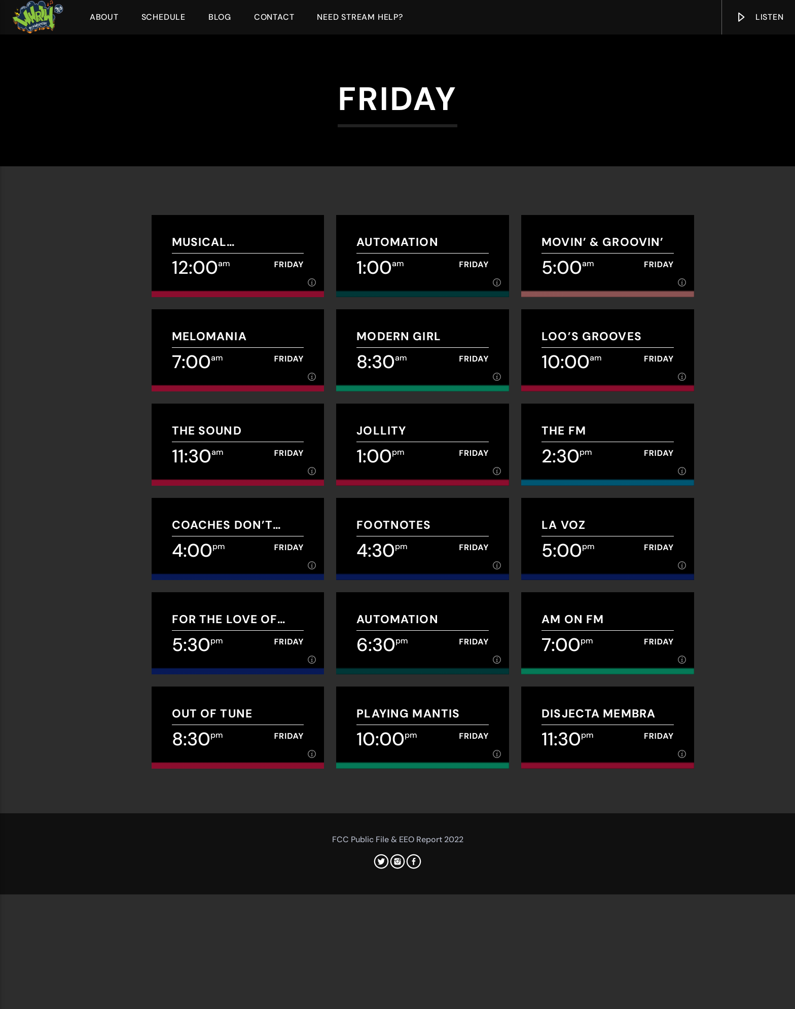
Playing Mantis (408, 977)
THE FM (563, 694)
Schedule (163, 17)
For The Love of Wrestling (225, 883)
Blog (219, 17)
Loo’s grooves (591, 600)
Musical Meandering (213, 506)
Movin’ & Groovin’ (602, 506)
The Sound (207, 694)
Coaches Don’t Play (222, 789)
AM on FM (572, 883)
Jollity (381, 694)
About (104, 17)
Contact (274, 17)
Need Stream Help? (360, 17)
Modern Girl (398, 600)
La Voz (563, 789)
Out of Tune (212, 977)
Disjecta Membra (598, 977)
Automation (397, 506)
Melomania (209, 600)
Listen (759, 19)
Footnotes (393, 789)
